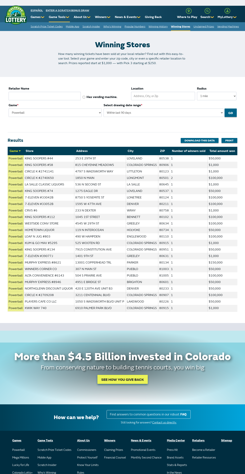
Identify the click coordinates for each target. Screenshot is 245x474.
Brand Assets (175, 457)
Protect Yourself (87, 457)
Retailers (198, 440)
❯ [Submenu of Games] (42, 17)
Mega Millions (20, 457)
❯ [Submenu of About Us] (89, 17)
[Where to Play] (189, 11)
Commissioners (86, 450)
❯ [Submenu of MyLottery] (235, 17)
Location (137, 89)
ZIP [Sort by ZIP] (162, 151)
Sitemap (226, 440)
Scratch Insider (91, 26)
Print (229, 140)
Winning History (158, 26)
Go (230, 113)
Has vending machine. (102, 97)
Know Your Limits (88, 465)
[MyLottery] (227, 11)
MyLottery (225, 17)
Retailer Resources (204, 457)
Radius (202, 89)
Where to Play (187, 17)
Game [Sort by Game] (15, 151)
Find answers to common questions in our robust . (148, 414)
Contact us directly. (164, 422)
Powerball (18, 450)
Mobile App (72, 26)
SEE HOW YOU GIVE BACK (122, 380)
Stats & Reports (177, 465)
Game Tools (57, 17)
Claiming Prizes (113, 450)
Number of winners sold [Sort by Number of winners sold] (188, 151)
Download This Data (200, 140)
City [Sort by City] (131, 151)
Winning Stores (180, 26)
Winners (101, 17)
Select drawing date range (122, 105)
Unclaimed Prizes (204, 26)
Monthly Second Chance (146, 457)
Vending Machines (228, 26)
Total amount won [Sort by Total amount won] (222, 151)
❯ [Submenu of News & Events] (138, 17)
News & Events (126, 17)
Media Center (176, 440)
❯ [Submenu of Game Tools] (67, 17)
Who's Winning (112, 26)
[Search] (207, 11)
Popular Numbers (135, 26)
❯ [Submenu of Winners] (108, 17)
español (37, 10)
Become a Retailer (203, 450)
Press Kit (172, 450)
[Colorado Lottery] (16, 15)
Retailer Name (19, 89)
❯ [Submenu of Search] (212, 17)
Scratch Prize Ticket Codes (47, 26)
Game (13, 105)
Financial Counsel (115, 457)
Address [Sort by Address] (82, 151)
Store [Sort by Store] (29, 151)
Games (36, 17)
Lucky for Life (20, 465)
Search (205, 17)
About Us (80, 17)
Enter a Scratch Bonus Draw (67, 10)
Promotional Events (143, 450)
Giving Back (153, 17)
